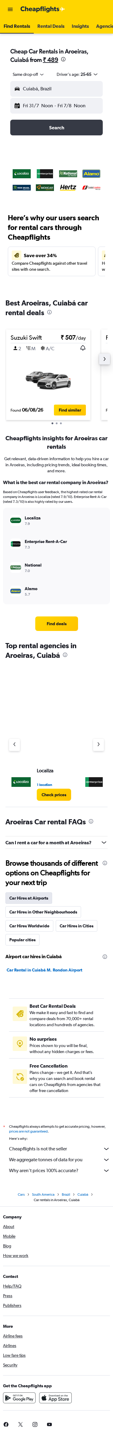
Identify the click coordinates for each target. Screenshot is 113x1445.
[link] (56, 623)
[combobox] (28, 74)
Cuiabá (82, 1194)
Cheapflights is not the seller (59, 1148)
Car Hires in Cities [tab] (76, 925)
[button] (10, 9)
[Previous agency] (14, 745)
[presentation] (63, 59)
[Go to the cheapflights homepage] (42, 9)
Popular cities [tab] (22, 939)
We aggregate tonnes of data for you (59, 1159)
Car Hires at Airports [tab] (28, 898)
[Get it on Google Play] (19, 1397)
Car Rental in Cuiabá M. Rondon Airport (44, 970)
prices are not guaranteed (28, 1131)
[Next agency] (98, 745)
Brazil (66, 1194)
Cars (21, 1194)
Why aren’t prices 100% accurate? (59, 1170)
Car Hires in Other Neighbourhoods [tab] (43, 912)
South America (43, 1194)
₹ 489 (50, 59)
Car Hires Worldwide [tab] (29, 925)
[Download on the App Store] (55, 1397)
